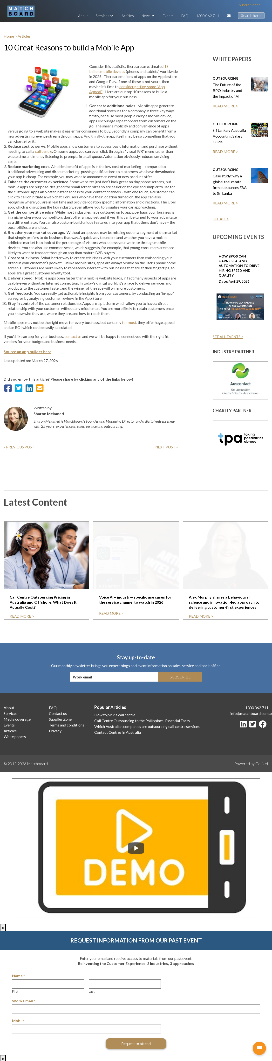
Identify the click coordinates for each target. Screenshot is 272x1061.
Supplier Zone (250, 5)
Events (168, 16)
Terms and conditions (66, 725)
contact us (73, 336)
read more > (22, 616)
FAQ (184, 16)
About (83, 16)
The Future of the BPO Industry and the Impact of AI (227, 90)
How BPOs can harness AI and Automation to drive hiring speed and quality (239, 265)
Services (105, 16)
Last (92, 991)
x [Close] (3, 927)
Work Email (23, 1000)
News (148, 16)
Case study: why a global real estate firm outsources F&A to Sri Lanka (230, 184)
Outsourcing (225, 78)
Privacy (55, 730)
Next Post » (166, 447)
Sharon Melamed (49, 413)
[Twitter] (253, 725)
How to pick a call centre (114, 714)
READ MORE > (225, 106)
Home (9, 36)
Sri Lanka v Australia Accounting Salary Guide (229, 136)
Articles (128, 16)
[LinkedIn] (244, 725)
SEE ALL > (221, 218)
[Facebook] (263, 725)
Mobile (18, 1020)
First (15, 991)
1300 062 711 (207, 16)
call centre (43, 151)
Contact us (58, 713)
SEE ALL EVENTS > (228, 337)
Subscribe (180, 677)
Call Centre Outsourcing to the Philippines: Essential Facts (142, 720)
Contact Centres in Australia (117, 732)
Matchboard (37, 763)
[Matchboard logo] (20, 11)
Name (18, 975)
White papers (15, 736)
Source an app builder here (27, 351)
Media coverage (17, 719)
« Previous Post (19, 447)
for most (129, 322)
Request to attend (136, 1043)
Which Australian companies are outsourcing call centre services (147, 726)
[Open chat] (259, 1048)
